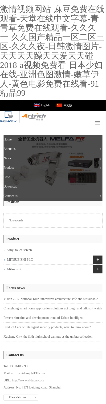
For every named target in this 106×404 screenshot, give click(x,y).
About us (10, 149)
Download (10, 186)
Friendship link (18, 397)
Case (7, 177)
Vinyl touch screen (19, 250)
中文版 (68, 105)
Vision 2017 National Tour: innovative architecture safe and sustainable (51, 299)
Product (9, 167)
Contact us (11, 196)
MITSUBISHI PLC (20, 259)
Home (8, 139)
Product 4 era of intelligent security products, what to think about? (47, 327)
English (45, 105)
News (7, 158)
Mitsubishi (14, 269)
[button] (101, 149)
